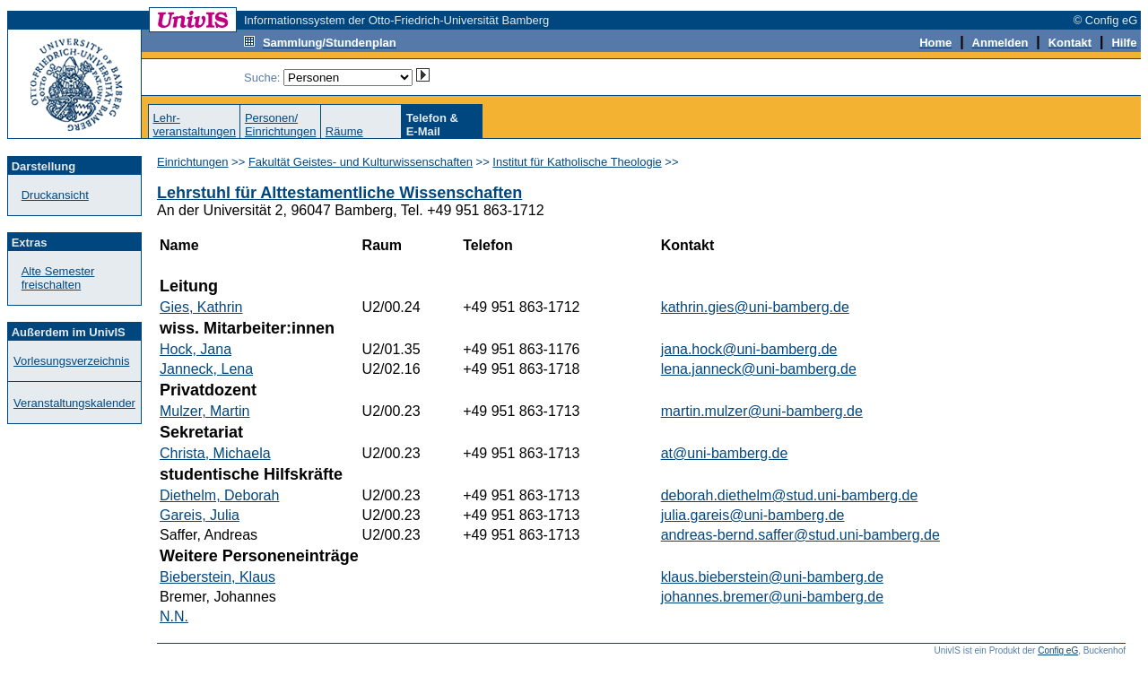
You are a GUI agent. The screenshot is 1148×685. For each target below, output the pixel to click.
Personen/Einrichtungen (281, 124)
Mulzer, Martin (204, 411)
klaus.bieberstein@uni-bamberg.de (772, 577)
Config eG (1058, 650)
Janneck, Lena (206, 369)
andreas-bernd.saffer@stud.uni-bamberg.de (800, 534)
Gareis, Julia (199, 515)
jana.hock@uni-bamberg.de (749, 349)
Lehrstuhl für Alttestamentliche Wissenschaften (339, 193)
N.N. (174, 616)
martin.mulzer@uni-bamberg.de (762, 411)
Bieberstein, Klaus (217, 577)
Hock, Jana (195, 349)
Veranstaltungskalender (74, 403)
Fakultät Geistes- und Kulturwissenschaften (360, 162)
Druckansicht (55, 195)
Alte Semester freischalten (58, 277)
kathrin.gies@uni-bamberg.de (755, 307)
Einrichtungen (193, 162)
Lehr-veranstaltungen (194, 124)
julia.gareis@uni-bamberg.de (753, 515)
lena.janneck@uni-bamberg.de (759, 369)
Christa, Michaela (215, 453)
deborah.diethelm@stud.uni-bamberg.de (789, 495)
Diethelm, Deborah (219, 495)
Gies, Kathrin (201, 307)
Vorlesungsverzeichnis (71, 361)
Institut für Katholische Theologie (576, 162)
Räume (344, 131)
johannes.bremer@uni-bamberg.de (772, 596)
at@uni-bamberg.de (724, 453)
